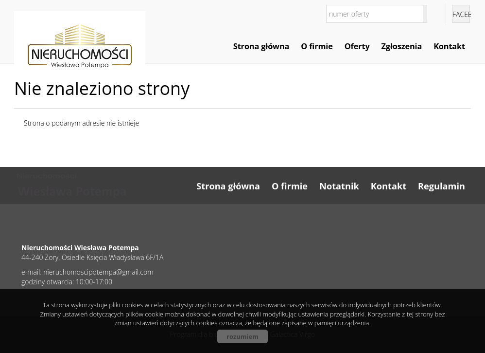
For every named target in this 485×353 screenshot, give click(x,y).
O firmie (316, 46)
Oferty (357, 46)
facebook (461, 14)
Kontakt (449, 46)
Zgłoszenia (401, 46)
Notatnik (339, 186)
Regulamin (441, 186)
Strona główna (261, 46)
